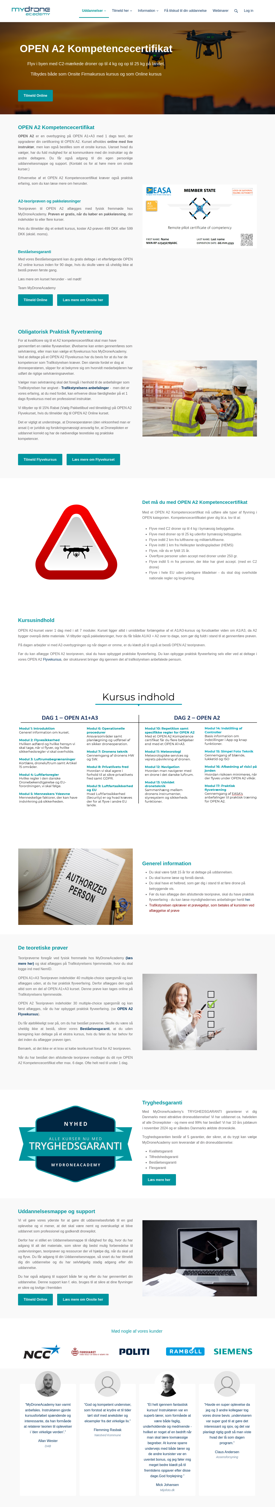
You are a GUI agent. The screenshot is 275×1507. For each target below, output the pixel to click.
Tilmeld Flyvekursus (40, 459)
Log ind (259, 10)
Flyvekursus (52, 659)
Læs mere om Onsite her (83, 300)
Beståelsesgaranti (95, 1029)
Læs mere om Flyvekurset (93, 459)
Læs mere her (159, 1180)
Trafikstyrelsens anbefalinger (85, 388)
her (247, 899)
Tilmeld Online (35, 95)
